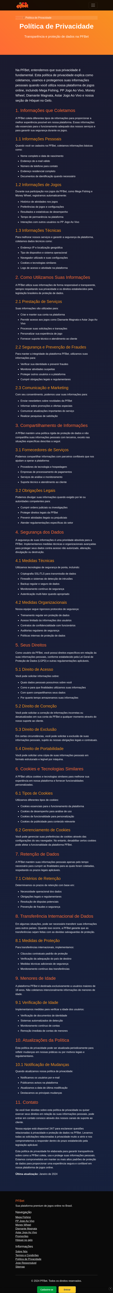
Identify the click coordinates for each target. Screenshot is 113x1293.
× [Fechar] (110, 1288)
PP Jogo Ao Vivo (24, 1221)
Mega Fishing (23, 1217)
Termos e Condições (27, 1255)
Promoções (21, 1236)
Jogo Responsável (25, 1263)
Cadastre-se (46, 1289)
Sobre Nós (21, 1251)
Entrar (67, 1289)
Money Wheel (23, 1224)
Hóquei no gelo (24, 1240)
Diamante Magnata (26, 1228)
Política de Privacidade (28, 1259)
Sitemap (20, 1266)
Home (18, 17)
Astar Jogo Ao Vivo (26, 1232)
